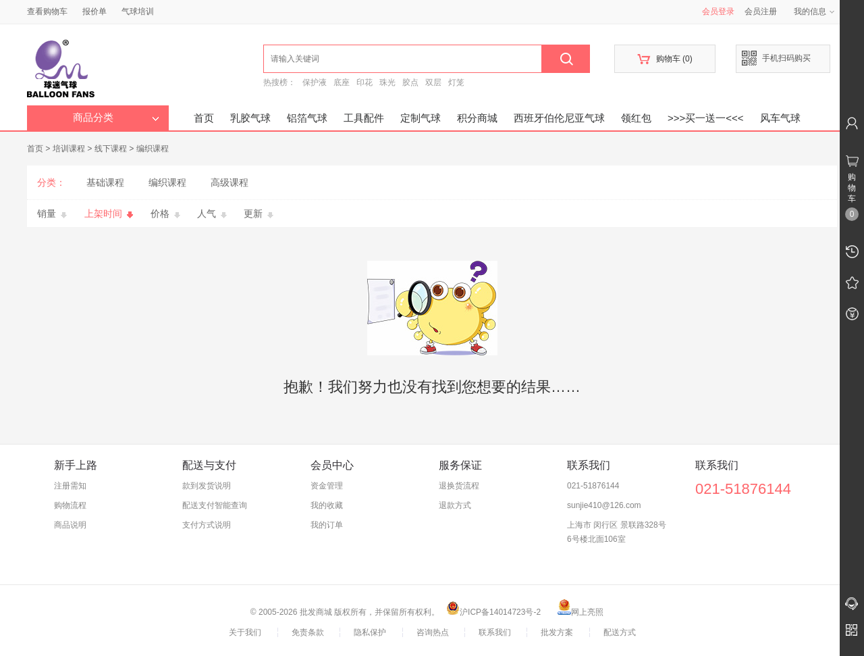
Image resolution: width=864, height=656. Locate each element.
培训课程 (69, 148)
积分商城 (477, 118)
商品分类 (116, 117)
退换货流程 (459, 485)
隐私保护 (370, 632)
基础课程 (105, 182)
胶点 (410, 82)
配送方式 (619, 632)
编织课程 (152, 148)
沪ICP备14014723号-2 (493, 612)
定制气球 (420, 118)
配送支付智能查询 (214, 505)
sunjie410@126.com (604, 505)
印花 (364, 82)
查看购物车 (47, 11)
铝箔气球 (307, 118)
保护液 (314, 82)
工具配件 (364, 118)
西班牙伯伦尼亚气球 (559, 118)
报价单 (94, 11)
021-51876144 (593, 485)
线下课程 (110, 148)
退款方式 (455, 505)
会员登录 (718, 11)
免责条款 (308, 632)
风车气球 (780, 118)
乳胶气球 (250, 118)
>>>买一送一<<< (706, 118)
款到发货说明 (206, 485)
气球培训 (138, 11)
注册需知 (70, 485)
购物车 (664, 59)
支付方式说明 (206, 525)
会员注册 (761, 11)
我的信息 (815, 11)
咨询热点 (432, 632)
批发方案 (557, 632)
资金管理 (326, 485)
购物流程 (70, 505)
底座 (341, 82)
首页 (204, 118)
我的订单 (326, 525)
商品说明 (70, 525)
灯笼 (456, 82)
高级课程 (229, 182)
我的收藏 (326, 505)
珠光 (387, 82)
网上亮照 (580, 612)
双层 (433, 82)
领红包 (636, 118)
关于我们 (245, 632)
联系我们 (495, 632)
